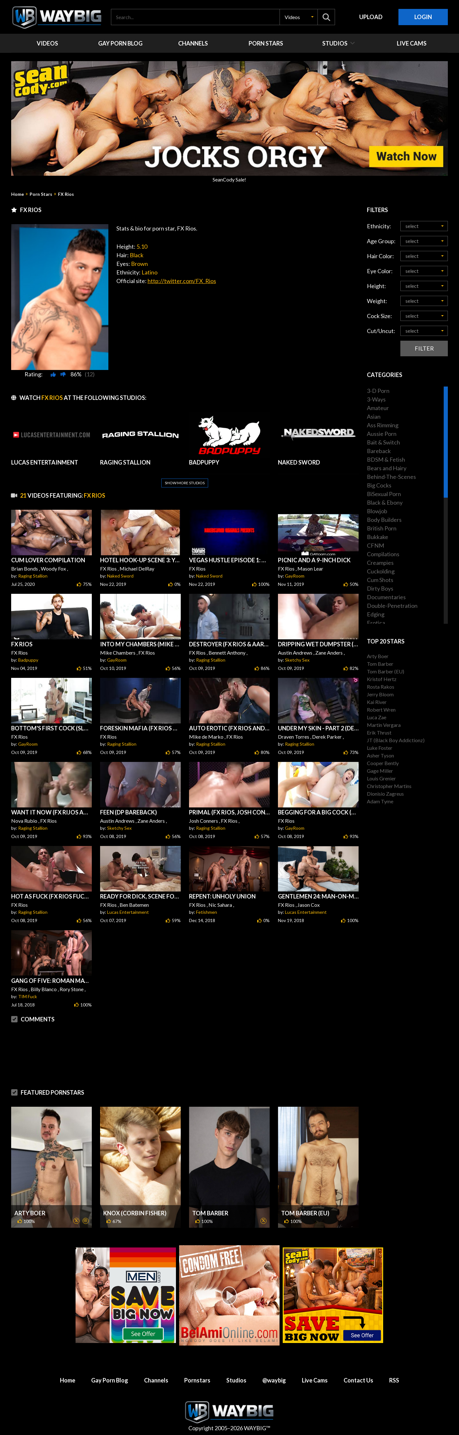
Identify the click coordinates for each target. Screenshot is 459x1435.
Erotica (376, 622)
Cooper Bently (383, 763)
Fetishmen (206, 912)
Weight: (377, 301)
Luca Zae (376, 717)
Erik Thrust (379, 732)
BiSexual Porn (384, 493)
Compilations (383, 554)
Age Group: (381, 241)
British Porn (382, 528)
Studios (236, 1380)
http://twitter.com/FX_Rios (182, 280)
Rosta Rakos (380, 687)
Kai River (377, 702)
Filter (424, 348)
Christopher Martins (389, 786)
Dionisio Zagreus (385, 794)
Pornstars (197, 1380)
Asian (374, 416)
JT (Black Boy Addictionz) (396, 740)
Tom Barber (210, 1213)
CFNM (375, 545)
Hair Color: (380, 256)
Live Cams (315, 1380)
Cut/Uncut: (381, 331)
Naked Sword (120, 576)
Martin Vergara (384, 725)
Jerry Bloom (380, 694)
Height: (376, 286)
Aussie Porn (382, 433)
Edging (375, 614)
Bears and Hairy (386, 468)
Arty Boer (29, 1213)
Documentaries (386, 596)
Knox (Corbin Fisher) (134, 1213)
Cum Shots (380, 579)
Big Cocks (379, 485)
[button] (299, 17)
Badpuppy (28, 660)
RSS (394, 1380)
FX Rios (66, 194)
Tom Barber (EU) (305, 1213)
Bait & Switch (383, 442)
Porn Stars (41, 194)
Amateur (378, 407)
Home (17, 194)
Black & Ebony (385, 502)
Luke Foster (379, 748)
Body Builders (384, 519)
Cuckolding (381, 571)
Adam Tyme (380, 801)
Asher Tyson (380, 755)
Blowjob (377, 511)
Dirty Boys (380, 588)
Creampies (380, 562)
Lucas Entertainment (128, 912)
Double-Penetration (392, 605)
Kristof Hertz (382, 679)
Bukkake (377, 536)
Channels (156, 1380)
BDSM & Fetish (386, 459)
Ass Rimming (382, 425)
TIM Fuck (27, 996)
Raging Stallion (32, 576)
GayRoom (294, 576)
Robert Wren (381, 710)
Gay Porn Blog (109, 1380)
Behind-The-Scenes (391, 476)
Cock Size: (379, 316)
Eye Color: (380, 271)
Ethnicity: (379, 226)
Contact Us (358, 1380)
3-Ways (376, 399)
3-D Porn (378, 390)
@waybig (274, 1380)
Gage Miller (380, 771)
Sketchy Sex (297, 660)
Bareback (379, 450)
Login (423, 16)
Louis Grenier (381, 778)
